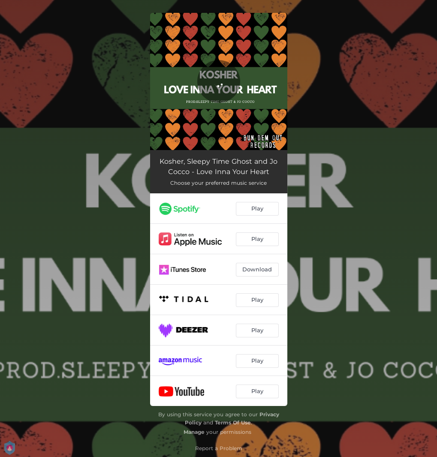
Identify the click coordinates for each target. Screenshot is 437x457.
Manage (194, 432)
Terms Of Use (233, 422)
